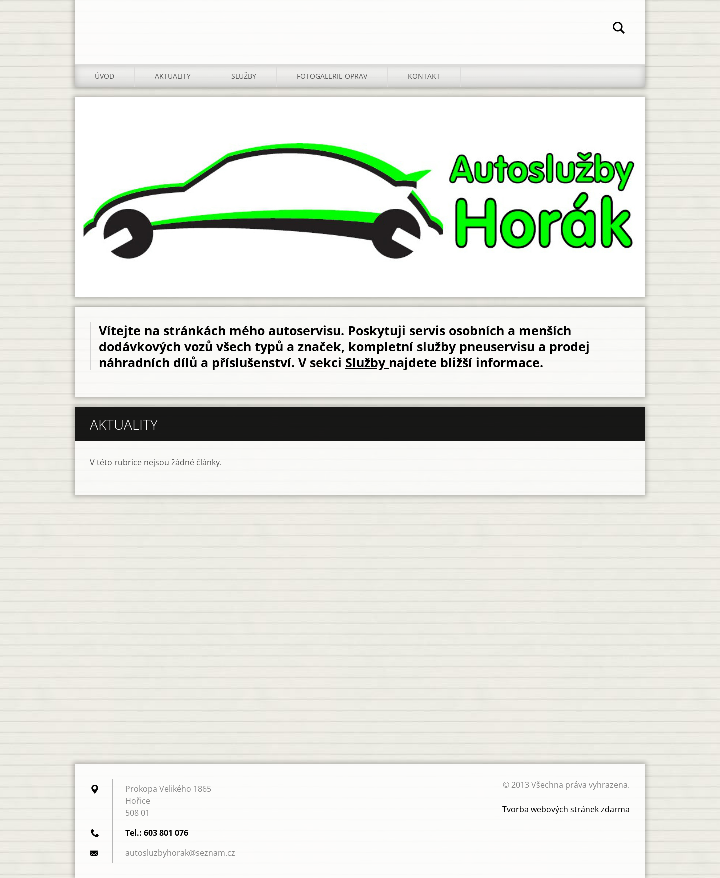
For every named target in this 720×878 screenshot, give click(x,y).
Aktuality (173, 76)
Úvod (104, 76)
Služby (244, 76)
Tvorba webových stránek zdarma (566, 809)
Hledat (619, 29)
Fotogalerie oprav (332, 76)
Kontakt (424, 76)
